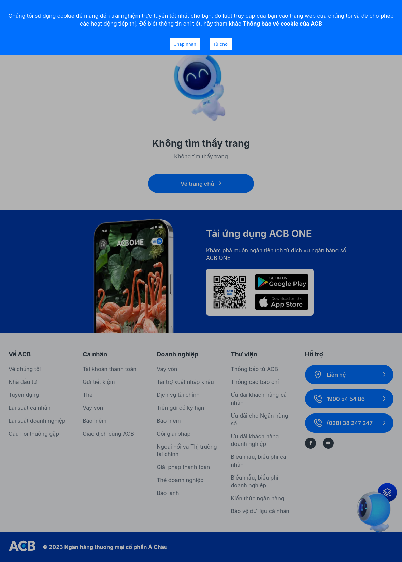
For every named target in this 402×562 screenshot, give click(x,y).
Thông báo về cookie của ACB (282, 23)
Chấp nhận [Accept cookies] (184, 44)
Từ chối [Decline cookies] (221, 44)
